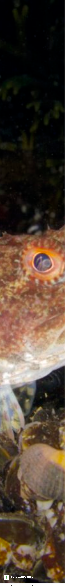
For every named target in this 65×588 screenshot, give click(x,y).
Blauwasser (13, 585)
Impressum (21, 585)
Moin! (39, 585)
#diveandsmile (22, 576)
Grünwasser (6, 585)
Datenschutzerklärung (30, 585)
